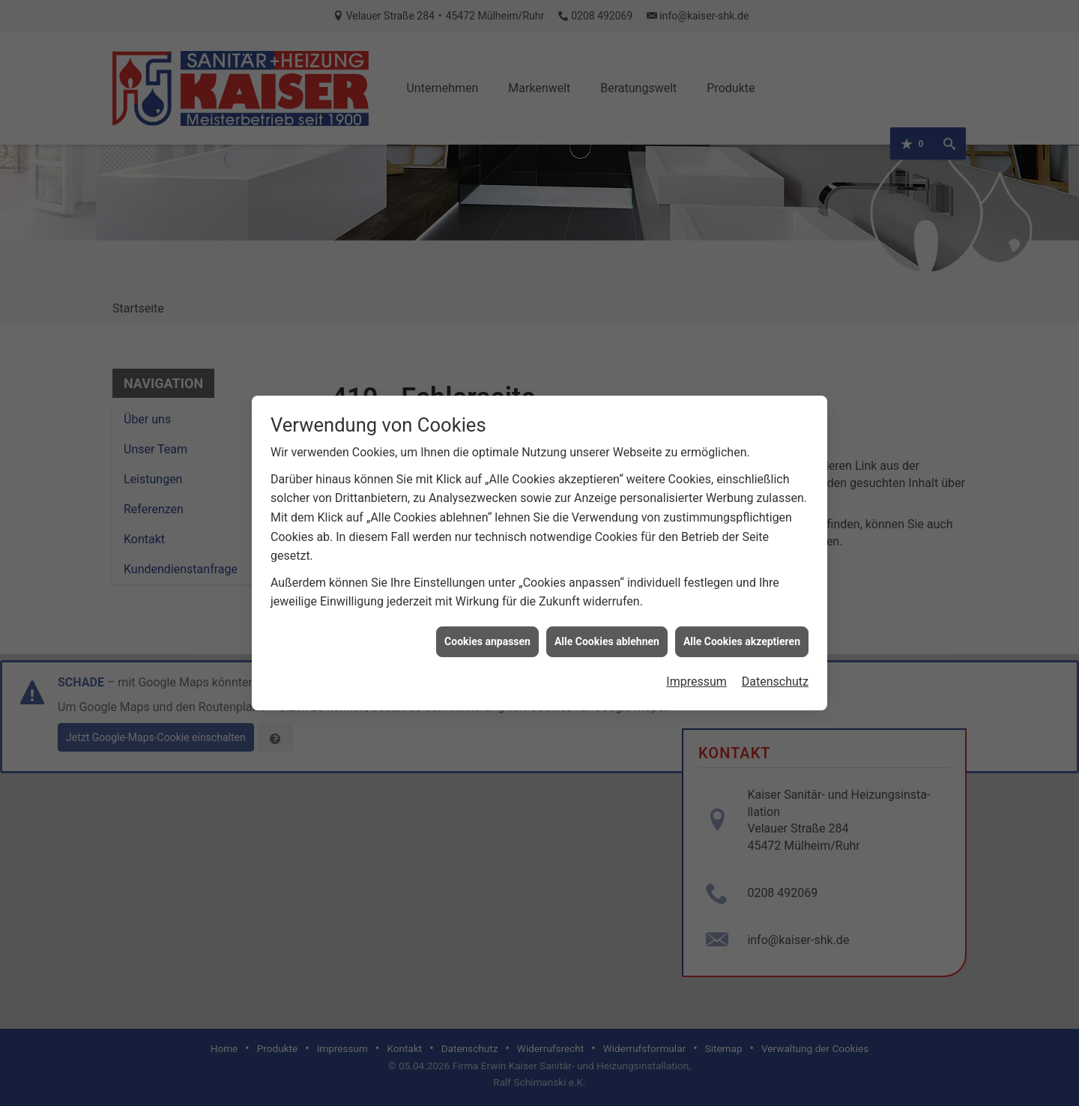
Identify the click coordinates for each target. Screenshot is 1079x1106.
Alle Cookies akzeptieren (741, 626)
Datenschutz (775, 666)
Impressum (696, 666)
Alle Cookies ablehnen (606, 626)
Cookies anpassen (487, 626)
